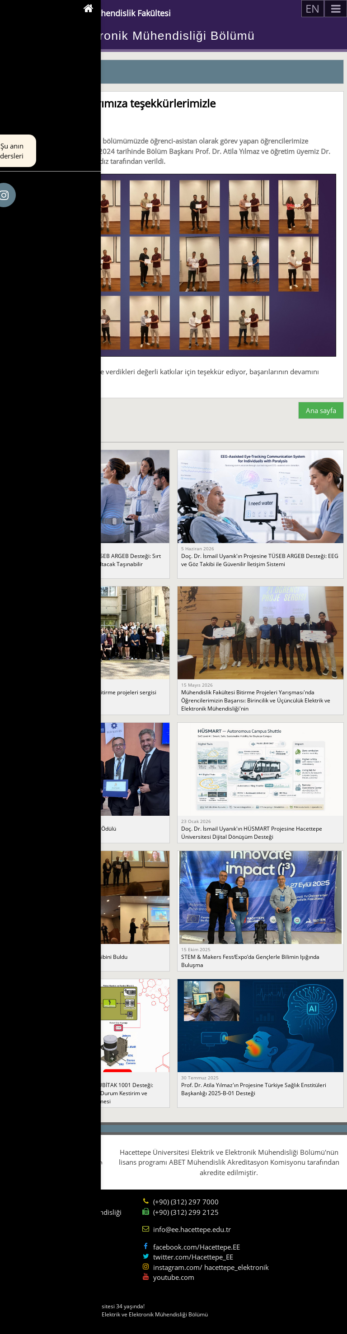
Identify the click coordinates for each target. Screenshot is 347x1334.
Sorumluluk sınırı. (36, 1322)
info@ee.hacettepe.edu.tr (192, 1229)
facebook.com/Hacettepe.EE (196, 1246)
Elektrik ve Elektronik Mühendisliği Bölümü (129, 35)
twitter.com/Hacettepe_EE (193, 1256)
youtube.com (173, 1277)
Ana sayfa (321, 410)
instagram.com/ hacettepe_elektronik (211, 1267)
